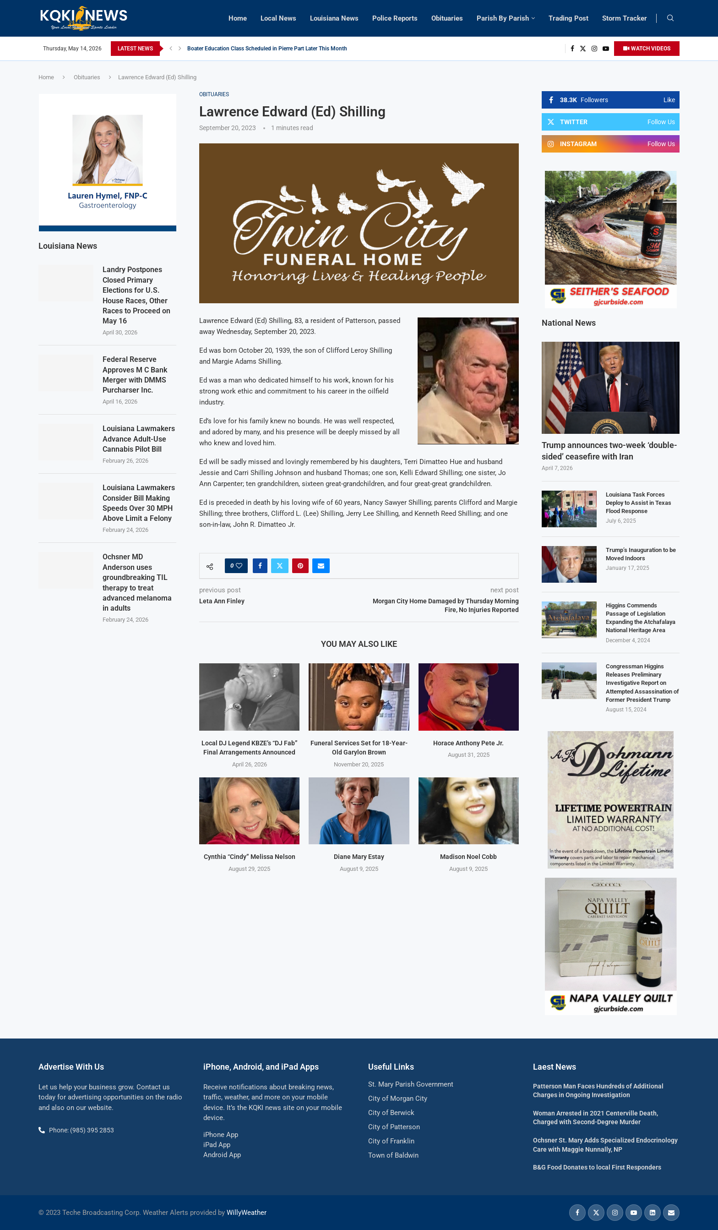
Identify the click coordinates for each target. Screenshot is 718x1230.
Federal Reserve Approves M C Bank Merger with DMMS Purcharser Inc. (135, 374)
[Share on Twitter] (279, 565)
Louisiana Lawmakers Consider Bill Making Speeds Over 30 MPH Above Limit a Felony (139, 502)
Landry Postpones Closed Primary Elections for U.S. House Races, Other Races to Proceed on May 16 (136, 295)
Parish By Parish (503, 18)
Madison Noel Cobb (468, 856)
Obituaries (447, 18)
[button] (170, 48)
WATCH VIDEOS (646, 48)
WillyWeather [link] (247, 1212)
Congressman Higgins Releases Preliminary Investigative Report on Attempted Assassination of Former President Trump (642, 683)
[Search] (670, 18)
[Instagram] (594, 48)
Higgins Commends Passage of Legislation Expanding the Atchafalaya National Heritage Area (640, 618)
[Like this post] (239, 565)
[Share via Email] (321, 565)
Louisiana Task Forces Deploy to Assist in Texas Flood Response (638, 502)
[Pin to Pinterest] (300, 565)
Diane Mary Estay (359, 856)
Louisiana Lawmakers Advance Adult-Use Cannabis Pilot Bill (139, 438)
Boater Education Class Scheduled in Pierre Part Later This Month (267, 48)
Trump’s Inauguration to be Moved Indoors (641, 554)
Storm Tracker (624, 18)
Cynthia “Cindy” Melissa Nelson (249, 856)
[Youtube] (605, 48)
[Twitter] (583, 48)
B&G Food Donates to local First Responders (597, 1167)
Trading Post (568, 18)
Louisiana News (334, 18)
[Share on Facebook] (260, 565)
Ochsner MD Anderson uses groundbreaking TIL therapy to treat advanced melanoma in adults (137, 582)
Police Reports (395, 18)
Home (237, 18)
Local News (278, 18)
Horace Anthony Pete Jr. (468, 743)
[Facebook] (572, 48)
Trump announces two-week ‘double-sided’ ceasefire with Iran (609, 450)
